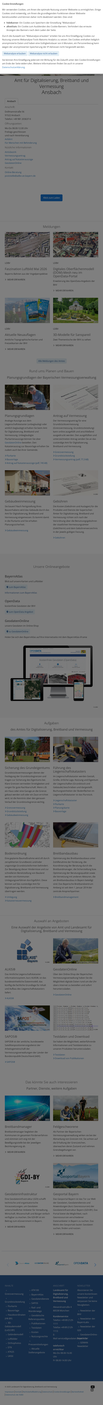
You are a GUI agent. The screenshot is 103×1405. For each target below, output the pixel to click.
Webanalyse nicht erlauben (43, 53)
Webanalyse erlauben (15, 53)
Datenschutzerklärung (13, 67)
